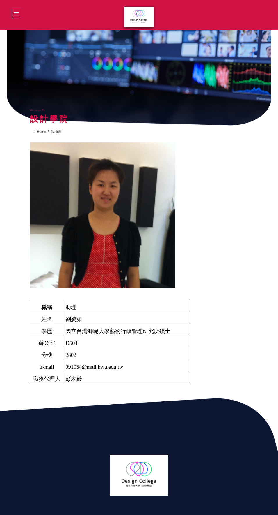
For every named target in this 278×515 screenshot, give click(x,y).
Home (41, 132)
